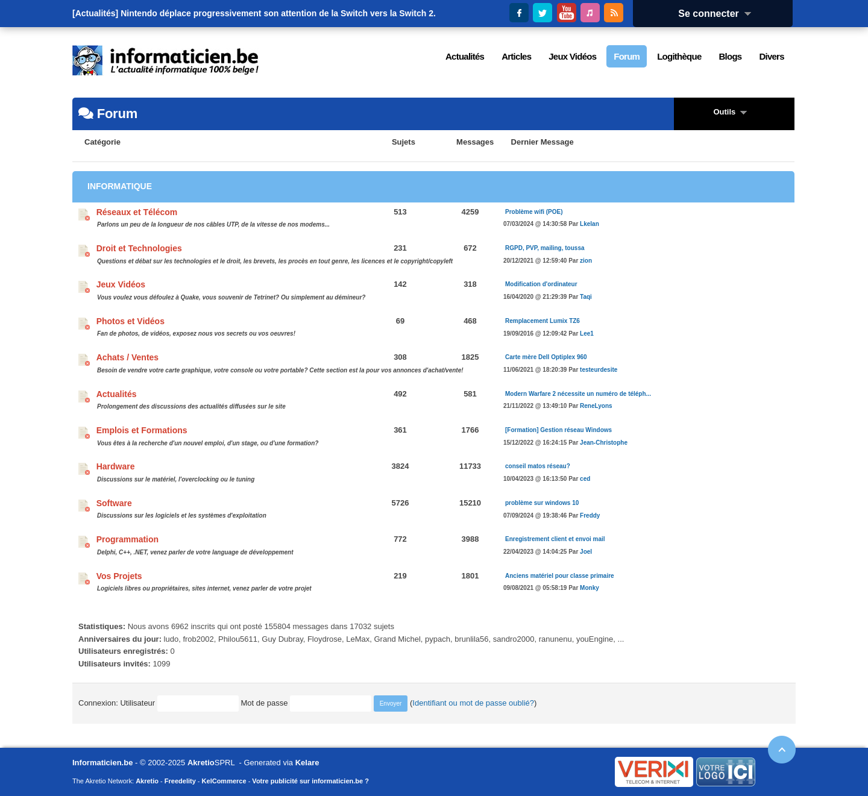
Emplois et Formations (141, 430)
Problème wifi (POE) (534, 211)
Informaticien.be (102, 762)
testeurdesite (598, 369)
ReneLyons (596, 406)
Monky (589, 587)
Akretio (201, 762)
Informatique (119, 186)
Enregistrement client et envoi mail (555, 539)
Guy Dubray (282, 639)
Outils (734, 111)
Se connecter (718, 13)
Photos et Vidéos (130, 321)
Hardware (115, 466)
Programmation (127, 539)
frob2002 (198, 639)
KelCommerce (224, 781)
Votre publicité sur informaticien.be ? (310, 781)
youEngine (594, 639)
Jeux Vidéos (120, 284)
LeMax (358, 639)
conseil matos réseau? (537, 466)
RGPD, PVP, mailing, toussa (545, 248)
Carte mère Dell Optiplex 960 (546, 357)
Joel (586, 551)
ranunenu (555, 639)
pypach (437, 639)
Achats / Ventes (127, 357)
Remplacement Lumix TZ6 (542, 321)
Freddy (590, 515)
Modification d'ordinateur (541, 284)
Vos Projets (119, 576)
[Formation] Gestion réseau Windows (558, 430)
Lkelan (589, 224)
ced (585, 478)
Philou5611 (237, 639)
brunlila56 (471, 639)
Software (114, 503)
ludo (171, 639)
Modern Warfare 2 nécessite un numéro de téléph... (578, 393)
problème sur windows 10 (542, 503)
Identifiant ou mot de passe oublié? (473, 702)
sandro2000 (514, 639)
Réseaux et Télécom (137, 212)
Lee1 (587, 333)
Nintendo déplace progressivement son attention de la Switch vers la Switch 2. (278, 13)
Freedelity (180, 781)
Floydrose (324, 639)
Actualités (116, 394)
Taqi (586, 296)
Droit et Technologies (139, 248)
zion (586, 260)
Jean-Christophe (603, 442)
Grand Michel (397, 639)
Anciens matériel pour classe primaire (559, 575)
